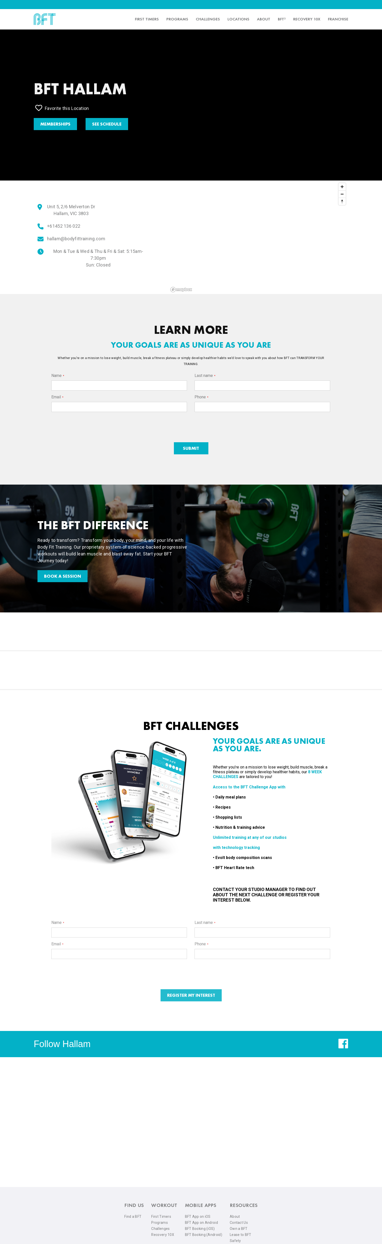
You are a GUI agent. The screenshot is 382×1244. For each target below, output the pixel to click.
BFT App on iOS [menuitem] (198, 1217)
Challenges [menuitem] (208, 19)
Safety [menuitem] (235, 1241)
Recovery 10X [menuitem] (162, 1235)
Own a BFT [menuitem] (239, 1229)
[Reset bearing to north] (342, 201)
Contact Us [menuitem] (239, 1223)
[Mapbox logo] (181, 289)
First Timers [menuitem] (161, 1217)
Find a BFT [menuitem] (132, 1217)
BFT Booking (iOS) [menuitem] (200, 1229)
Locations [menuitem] (238, 19)
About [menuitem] (263, 19)
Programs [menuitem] (177, 19)
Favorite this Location (62, 107)
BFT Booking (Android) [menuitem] (203, 1235)
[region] (258, 237)
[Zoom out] (342, 194)
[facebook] (343, 1047)
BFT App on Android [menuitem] (201, 1223)
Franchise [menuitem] (338, 19)
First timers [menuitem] (147, 19)
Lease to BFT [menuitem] (240, 1235)
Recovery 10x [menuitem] (306, 19)
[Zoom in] (342, 186)
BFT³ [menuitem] (282, 19)
